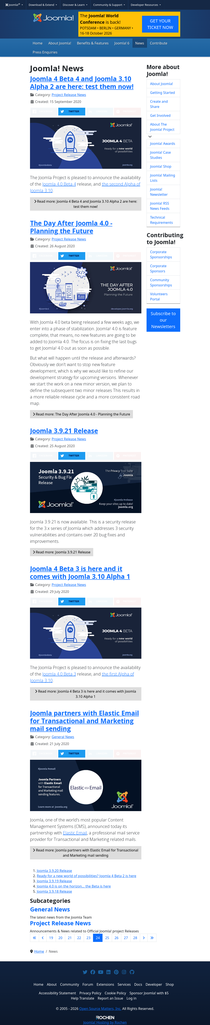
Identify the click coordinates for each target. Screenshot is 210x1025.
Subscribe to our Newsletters (163, 320)
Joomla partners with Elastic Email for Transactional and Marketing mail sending (84, 721)
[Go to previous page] (43, 938)
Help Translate (82, 998)
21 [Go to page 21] (70, 937)
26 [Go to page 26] (116, 937)
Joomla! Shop (160, 166)
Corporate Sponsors (158, 268)
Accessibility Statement (57, 993)
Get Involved (160, 115)
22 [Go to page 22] (79, 937)
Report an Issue (110, 998)
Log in (131, 998)
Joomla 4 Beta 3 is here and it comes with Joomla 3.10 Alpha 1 (80, 572)
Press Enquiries (45, 52)
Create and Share (159, 104)
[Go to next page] (144, 938)
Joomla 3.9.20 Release (54, 870)
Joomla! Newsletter (159, 192)
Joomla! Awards (162, 143)
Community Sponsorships (161, 282)
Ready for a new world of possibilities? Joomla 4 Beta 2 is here (86, 875)
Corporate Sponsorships (161, 254)
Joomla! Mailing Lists (162, 178)
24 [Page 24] (98, 937)
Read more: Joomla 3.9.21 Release (62, 552)
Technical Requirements (161, 220)
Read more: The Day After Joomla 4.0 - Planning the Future (81, 414)
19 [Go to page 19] (51, 937)
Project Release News (69, 94)
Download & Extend (42, 5)
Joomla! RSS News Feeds (159, 206)
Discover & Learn (74, 5)
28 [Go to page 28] (135, 937)
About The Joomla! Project (162, 127)
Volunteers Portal (159, 297)
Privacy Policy (90, 993)
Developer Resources (145, 5)
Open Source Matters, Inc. (100, 1008)
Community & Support (108, 5)
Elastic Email (75, 833)
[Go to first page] (34, 938)
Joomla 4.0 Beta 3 (59, 674)
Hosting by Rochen (105, 1022)
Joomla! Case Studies (160, 155)
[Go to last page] (151, 938)
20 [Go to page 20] (60, 937)
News (139, 43)
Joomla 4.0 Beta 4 (59, 184)
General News (63, 736)
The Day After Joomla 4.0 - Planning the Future (71, 227)
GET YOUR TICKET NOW (160, 24)
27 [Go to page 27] (126, 937)
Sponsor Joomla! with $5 (149, 993)
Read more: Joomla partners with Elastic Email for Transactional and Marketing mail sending (85, 853)
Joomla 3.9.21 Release (64, 430)
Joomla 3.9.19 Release (54, 881)
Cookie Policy (115, 993)
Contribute (158, 43)
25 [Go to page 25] (107, 937)
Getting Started (162, 92)
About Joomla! (59, 43)
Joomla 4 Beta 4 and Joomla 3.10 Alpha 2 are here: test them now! (82, 82)
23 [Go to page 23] (88, 937)
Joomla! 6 (121, 43)
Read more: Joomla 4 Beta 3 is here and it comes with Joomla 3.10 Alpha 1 (85, 694)
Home (38, 43)
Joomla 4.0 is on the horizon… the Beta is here (74, 886)
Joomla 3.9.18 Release (54, 891)
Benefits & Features (93, 43)
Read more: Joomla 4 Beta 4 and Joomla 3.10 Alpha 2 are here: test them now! (85, 204)
